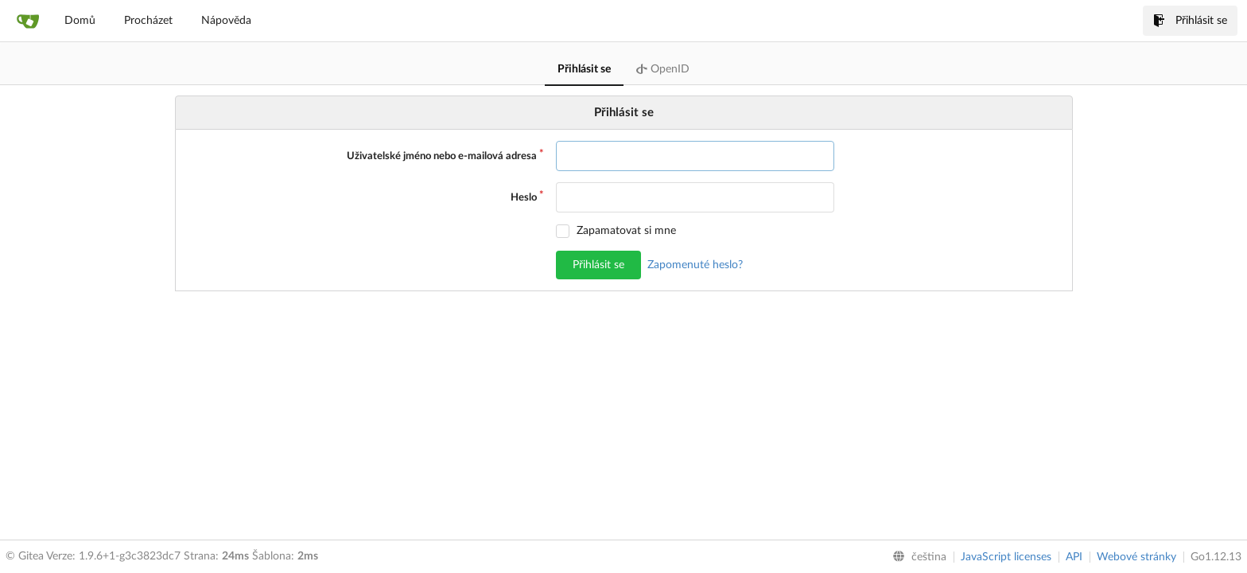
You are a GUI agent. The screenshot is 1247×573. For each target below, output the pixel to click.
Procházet (148, 20)
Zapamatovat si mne (626, 230)
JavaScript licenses (1006, 557)
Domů (79, 20)
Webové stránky (1136, 557)
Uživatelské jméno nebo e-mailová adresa (442, 156)
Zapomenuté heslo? (695, 265)
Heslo (524, 198)
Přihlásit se (1190, 20)
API (1074, 557)
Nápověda (226, 20)
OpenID (663, 69)
